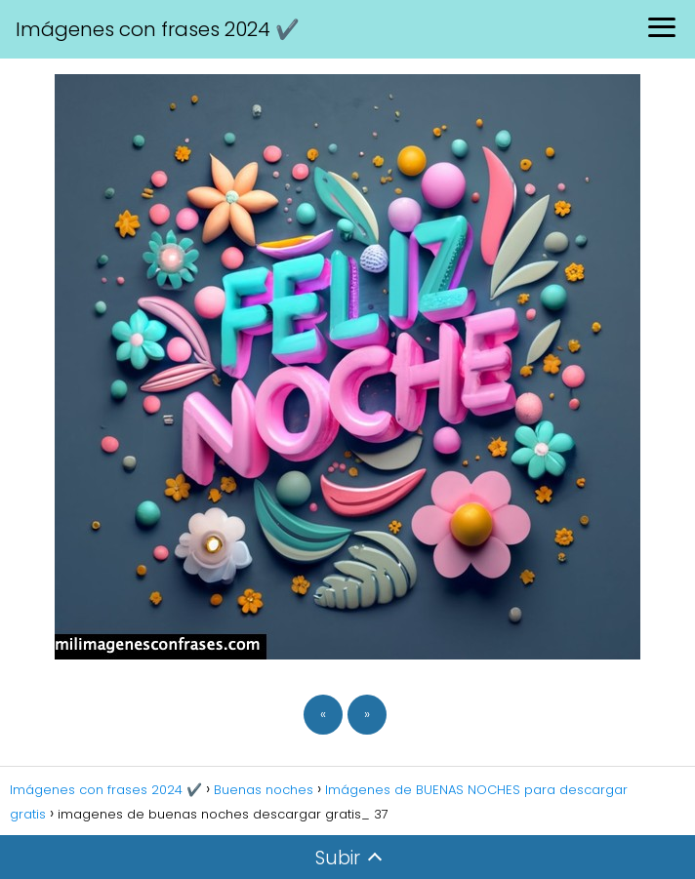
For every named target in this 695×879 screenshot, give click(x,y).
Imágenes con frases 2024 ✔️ (158, 29)
